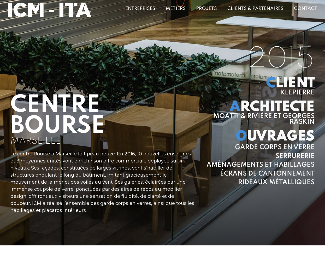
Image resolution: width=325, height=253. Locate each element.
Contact (305, 8)
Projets (206, 8)
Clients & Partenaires (255, 8)
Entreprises (140, 8)
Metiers (176, 8)
